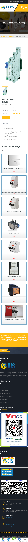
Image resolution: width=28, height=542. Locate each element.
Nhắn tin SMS (24, 540)
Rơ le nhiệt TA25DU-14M (14, 233)
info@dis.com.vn (10, 524)
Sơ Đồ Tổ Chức (4, 390)
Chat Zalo (8, 540)
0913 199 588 (9, 517)
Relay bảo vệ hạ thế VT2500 (14, 298)
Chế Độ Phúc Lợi (5, 402)
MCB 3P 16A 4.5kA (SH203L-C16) (14, 211)
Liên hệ (6, 350)
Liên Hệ (6, 117)
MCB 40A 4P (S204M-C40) (14, 254)
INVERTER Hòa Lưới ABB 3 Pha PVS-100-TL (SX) (14, 168)
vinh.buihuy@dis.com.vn (11, 526)
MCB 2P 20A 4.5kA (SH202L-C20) (14, 190)
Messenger (19, 540)
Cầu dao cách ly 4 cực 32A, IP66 (14, 276)
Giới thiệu (5, 123)
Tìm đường (3, 540)
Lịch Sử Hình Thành (5, 387)
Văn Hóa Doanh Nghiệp (6, 396)
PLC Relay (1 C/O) (8, 99)
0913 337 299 (9, 518)
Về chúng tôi (4, 399)
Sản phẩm (11, 36)
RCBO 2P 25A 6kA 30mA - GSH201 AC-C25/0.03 (14, 319)
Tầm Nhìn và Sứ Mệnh (6, 393)
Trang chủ (4, 36)
